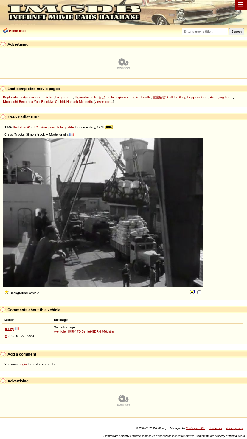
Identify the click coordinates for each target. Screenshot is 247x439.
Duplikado (10, 97)
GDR (26, 127)
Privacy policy (234, 428)
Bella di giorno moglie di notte (128, 97)
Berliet (17, 127)
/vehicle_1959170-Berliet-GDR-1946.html (84, 331)
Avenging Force (221, 97)
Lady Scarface (30, 97)
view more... (104, 102)
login (23, 364)
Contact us (215, 428)
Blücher (48, 97)
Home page (17, 31)
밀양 (101, 97)
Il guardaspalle (86, 97)
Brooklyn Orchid (53, 102)
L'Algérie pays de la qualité (54, 127)
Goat (205, 97)
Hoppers (193, 97)
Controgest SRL (195, 428)
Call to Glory (176, 97)
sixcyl (9, 329)
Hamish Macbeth (79, 102)
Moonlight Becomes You (21, 102)
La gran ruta (64, 97)
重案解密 (159, 97)
